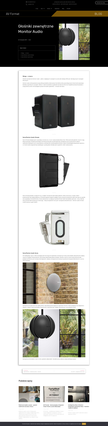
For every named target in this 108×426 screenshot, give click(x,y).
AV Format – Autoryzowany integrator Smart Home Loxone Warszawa (53, 405)
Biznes (49, 8)
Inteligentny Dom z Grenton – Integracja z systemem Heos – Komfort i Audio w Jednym (78, 406)
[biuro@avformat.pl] (26, 2)
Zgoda (84, 423)
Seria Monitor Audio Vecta (27, 56)
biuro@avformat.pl (31, 1)
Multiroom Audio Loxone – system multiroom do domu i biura (28, 405)
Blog (63, 8)
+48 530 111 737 (31, 4)
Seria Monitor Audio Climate (27, 55)
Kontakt (68, 8)
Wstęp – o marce (25, 53)
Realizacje (57, 8)
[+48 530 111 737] (26, 4)
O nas (37, 8)
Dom (43, 8)
